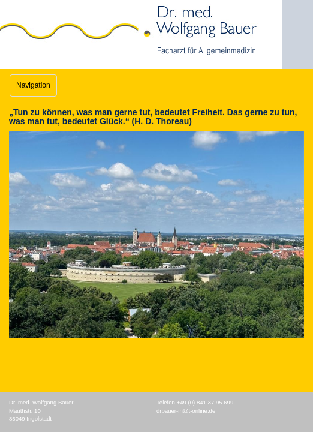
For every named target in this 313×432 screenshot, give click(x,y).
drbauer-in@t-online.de (185, 410)
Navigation (33, 85)
